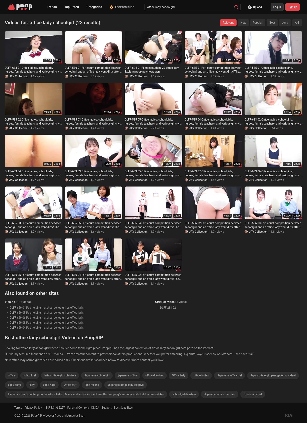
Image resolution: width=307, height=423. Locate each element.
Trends (52, 7)
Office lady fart (253, 394)
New (243, 22)
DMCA (95, 407)
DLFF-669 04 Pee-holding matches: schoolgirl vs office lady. (47, 327)
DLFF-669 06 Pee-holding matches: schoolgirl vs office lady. (47, 317)
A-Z (297, 22)
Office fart (70, 384)
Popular (258, 22)
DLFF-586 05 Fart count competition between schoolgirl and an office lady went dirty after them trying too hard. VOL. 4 (33, 277)
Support (106, 407)
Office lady (178, 375)
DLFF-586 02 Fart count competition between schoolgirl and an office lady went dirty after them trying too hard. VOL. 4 (213, 225)
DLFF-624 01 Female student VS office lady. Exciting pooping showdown (152, 69)
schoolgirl (29, 375)
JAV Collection (18, 76)
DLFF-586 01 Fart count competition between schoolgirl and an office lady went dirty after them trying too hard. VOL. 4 (93, 70)
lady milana (92, 384)
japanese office (127, 375)
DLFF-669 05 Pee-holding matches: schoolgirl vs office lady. (47, 312)
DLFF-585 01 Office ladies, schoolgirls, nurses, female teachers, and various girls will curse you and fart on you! (273, 70)
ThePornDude (122, 7)
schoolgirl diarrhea (184, 394)
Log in (277, 7)
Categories (94, 7)
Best (272, 22)
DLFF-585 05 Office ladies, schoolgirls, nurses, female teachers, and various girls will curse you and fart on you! (153, 122)
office (11, 375)
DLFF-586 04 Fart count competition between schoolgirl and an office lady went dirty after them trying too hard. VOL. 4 (93, 277)
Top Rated (71, 7)
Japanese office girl (229, 375)
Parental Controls (78, 407)
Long (285, 22)
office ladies (201, 375)
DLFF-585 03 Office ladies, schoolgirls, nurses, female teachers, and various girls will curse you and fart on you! (93, 122)
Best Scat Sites (123, 407)
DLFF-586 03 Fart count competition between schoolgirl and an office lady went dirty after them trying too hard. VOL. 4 (273, 225)
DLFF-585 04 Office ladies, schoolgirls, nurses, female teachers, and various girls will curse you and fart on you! (213, 122)
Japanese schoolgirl (96, 375)
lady (32, 384)
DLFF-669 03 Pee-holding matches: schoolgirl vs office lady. (47, 322)
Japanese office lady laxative (125, 384)
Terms (18, 407)
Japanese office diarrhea (219, 394)
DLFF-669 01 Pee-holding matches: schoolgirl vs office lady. (47, 307)
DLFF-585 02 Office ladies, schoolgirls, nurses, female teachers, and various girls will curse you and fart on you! (33, 122)
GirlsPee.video (165, 302)
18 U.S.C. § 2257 (54, 407)
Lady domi (14, 384)
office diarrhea (154, 375)
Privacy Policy (33, 407)
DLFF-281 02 (168, 307)
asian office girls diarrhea (60, 375)
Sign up (292, 7)
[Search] (236, 7)
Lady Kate (49, 384)
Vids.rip (10, 302)
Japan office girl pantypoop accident (273, 375)
